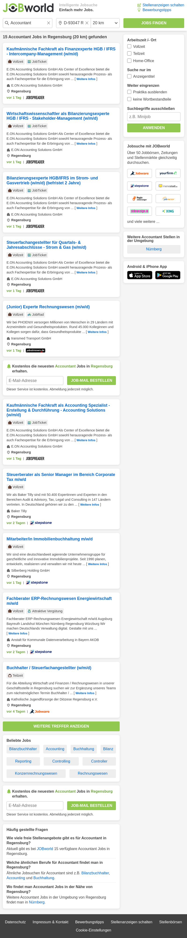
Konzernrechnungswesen (36, 773)
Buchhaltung (83, 749)
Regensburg (60, 37)
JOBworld (45, 849)
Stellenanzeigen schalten (163, 5)
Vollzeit (139, 47)
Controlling (61, 761)
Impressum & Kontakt (50, 922)
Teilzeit (139, 54)
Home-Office (143, 61)
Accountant (19, 37)
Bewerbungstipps (157, 10)
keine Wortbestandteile (152, 99)
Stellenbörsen (170, 922)
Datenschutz (15, 922)
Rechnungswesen (93, 773)
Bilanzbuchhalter (23, 749)
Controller (99, 761)
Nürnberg (37, 902)
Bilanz (108, 749)
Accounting (55, 749)
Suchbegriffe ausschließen (151, 109)
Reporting (23, 761)
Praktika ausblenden (150, 92)
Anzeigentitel (144, 76)
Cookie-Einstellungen (93, 930)
